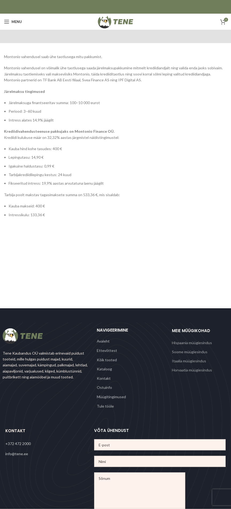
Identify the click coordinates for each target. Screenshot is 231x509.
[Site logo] (115, 21)
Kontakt (104, 378)
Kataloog (104, 369)
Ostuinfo (104, 387)
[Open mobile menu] (13, 21)
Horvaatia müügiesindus (192, 370)
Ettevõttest (107, 350)
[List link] (50, 444)
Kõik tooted (107, 360)
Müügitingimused (111, 396)
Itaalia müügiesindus (189, 361)
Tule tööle (105, 406)
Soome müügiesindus (189, 352)
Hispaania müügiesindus (192, 342)
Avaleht (103, 341)
